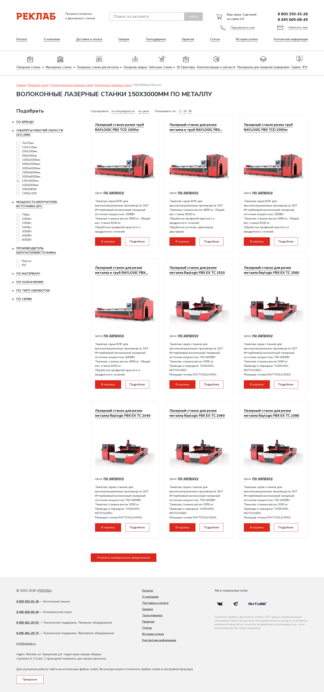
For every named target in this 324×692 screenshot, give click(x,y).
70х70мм (28, 143)
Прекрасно (30, 679)
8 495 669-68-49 (293, 19)
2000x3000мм (31, 164)
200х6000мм (30, 185)
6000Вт (27, 240)
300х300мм (29, 156)
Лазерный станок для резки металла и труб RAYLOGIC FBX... (195, 127)
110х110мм (29, 147)
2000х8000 (29, 189)
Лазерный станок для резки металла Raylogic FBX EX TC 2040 (122, 413)
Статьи (215, 39)
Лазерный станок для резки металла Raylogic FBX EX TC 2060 (197, 413)
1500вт (27, 223)
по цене (143, 111)
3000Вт (27, 231)
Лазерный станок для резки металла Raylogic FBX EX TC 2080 (271, 413)
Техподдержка (155, 39)
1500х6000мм (31, 172)
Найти (193, 16)
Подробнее (137, 241)
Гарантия (188, 39)
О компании (52, 39)
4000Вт (27, 235)
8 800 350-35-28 (293, 14)
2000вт (27, 227)
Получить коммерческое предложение (123, 558)
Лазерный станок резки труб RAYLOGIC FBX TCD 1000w (119, 127)
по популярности (123, 111)
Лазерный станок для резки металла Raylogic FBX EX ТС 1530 (197, 270)
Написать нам (298, 27)
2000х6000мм (31, 177)
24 (185, 111)
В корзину (108, 241)
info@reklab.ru (26, 644)
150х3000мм (30, 181)
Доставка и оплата (89, 39)
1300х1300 (29, 193)
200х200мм (29, 151)
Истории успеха (247, 39)
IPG (24, 265)
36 (190, 111)
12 (180, 111)
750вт (26, 215)
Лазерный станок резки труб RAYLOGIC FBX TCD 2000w (268, 127)
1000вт (27, 219)
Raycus (26, 261)
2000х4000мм (31, 168)
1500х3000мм (31, 160)
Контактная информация (291, 39)
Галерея (123, 39)
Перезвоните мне (243, 28)
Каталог (21, 39)
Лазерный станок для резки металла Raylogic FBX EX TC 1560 (271, 270)
